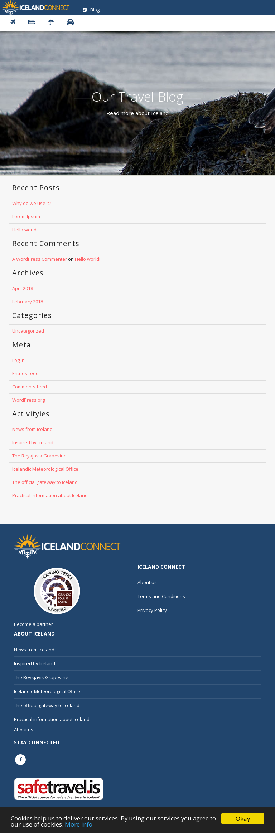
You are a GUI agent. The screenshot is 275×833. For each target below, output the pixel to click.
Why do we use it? (31, 203)
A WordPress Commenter (39, 259)
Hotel (34, 22)
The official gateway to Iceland (45, 482)
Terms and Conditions (161, 596)
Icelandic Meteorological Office (45, 469)
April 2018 (22, 288)
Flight (15, 22)
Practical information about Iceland (50, 495)
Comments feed (29, 386)
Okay (243, 818)
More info (78, 824)
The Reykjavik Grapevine (39, 455)
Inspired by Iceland (32, 442)
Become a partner (33, 624)
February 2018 (27, 301)
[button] (12, 23)
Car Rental (73, 22)
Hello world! (25, 229)
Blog (91, 9)
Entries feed (25, 373)
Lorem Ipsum (26, 216)
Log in (18, 360)
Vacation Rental (53, 22)
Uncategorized (28, 331)
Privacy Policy (152, 610)
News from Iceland (32, 429)
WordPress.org (28, 400)
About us (147, 582)
